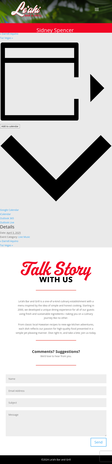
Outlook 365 (7, 218)
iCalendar (5, 214)
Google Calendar (9, 210)
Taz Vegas (6, 38)
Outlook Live (7, 222)
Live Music (24, 237)
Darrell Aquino (9, 33)
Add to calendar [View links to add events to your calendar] (9, 126)
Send (98, 442)
